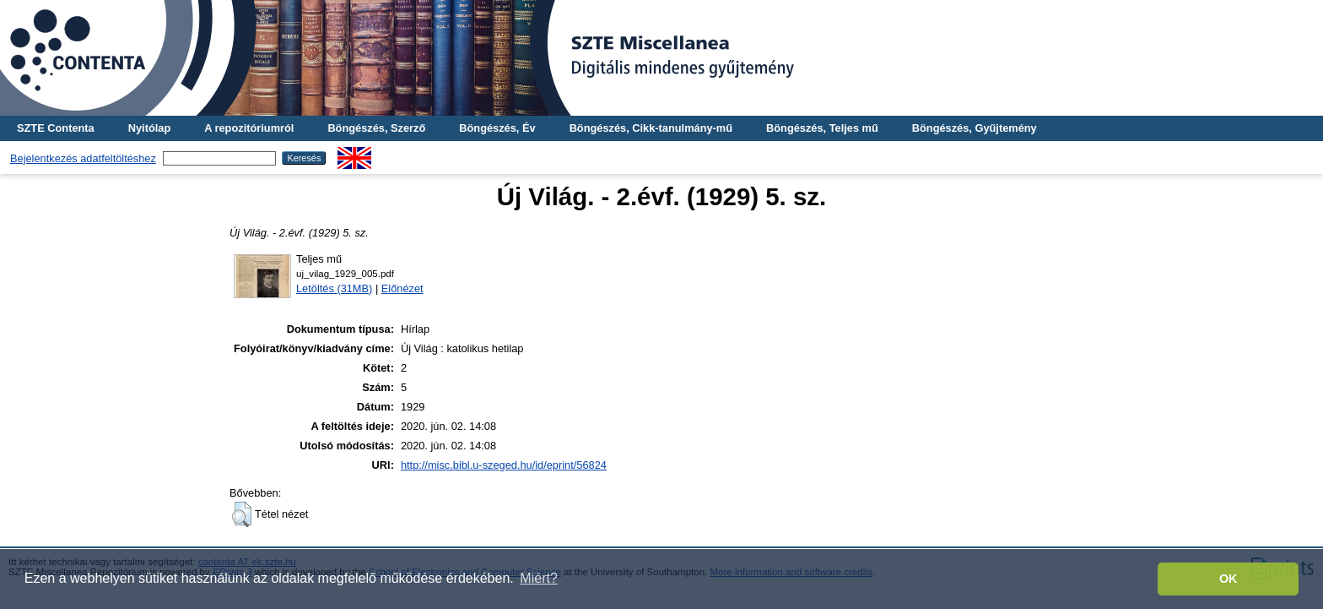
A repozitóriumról (249, 128)
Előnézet (402, 288)
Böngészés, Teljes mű (822, 128)
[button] (241, 514)
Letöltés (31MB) (334, 288)
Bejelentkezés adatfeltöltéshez (83, 158)
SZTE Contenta (55, 128)
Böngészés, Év (497, 128)
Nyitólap (149, 128)
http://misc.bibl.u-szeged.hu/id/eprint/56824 (504, 465)
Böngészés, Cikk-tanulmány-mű (651, 128)
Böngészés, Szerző (376, 128)
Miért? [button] (538, 578)
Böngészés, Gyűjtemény (974, 128)
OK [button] (1228, 578)
